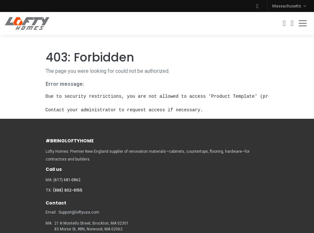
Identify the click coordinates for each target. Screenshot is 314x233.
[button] (257, 6)
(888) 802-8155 (67, 190)
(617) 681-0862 (67, 180)
